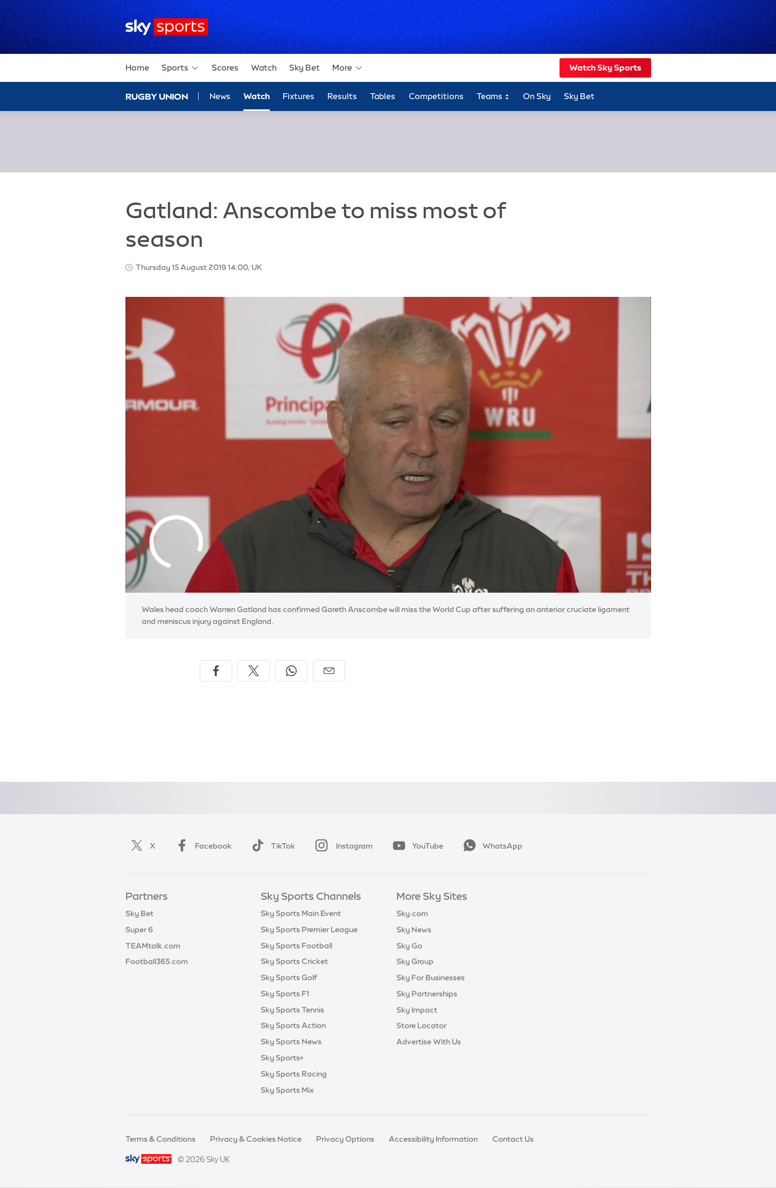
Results (342, 96)
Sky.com (412, 913)
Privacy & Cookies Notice (256, 1139)
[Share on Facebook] (216, 671)
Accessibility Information (433, 1139)
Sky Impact (416, 1009)
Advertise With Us (428, 1041)
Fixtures (298, 96)
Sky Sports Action (293, 1025)
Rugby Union (156, 96)
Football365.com (156, 961)
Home (137, 68)
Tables (382, 96)
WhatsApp (490, 846)
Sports (180, 68)
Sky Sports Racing (294, 1074)
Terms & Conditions (160, 1139)
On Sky (537, 96)
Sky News (413, 929)
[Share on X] (253, 671)
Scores (225, 68)
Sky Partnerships (426, 993)
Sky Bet (304, 68)
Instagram (342, 846)
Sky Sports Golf (289, 977)
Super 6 (139, 929)
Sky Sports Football (296, 945)
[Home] (166, 27)
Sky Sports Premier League (309, 929)
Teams (493, 96)
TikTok (271, 846)
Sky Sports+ (282, 1057)
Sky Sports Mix (287, 1090)
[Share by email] (329, 671)
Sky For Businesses (430, 977)
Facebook (201, 846)
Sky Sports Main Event (301, 913)
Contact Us (513, 1139)
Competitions (436, 96)
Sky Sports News (291, 1041)
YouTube (415, 846)
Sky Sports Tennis (292, 1009)
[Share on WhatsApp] (291, 671)
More (347, 68)
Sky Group (415, 961)
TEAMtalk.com (152, 945)
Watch (264, 68)
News (219, 96)
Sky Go (409, 945)
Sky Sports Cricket (294, 961)
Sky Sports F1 (285, 993)
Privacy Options (345, 1139)
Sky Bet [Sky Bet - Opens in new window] (579, 96)
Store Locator (421, 1025)
